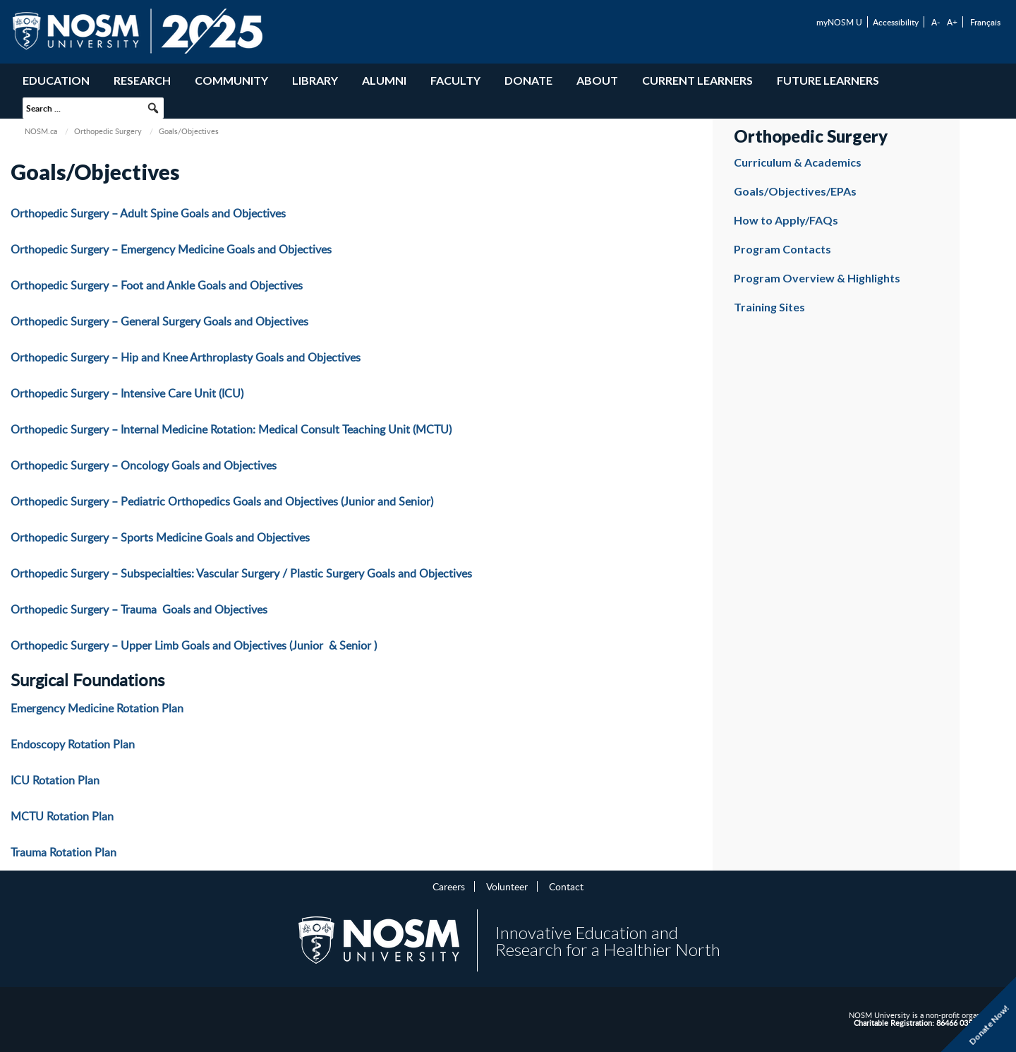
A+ (952, 22)
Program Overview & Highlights (817, 278)
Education (56, 80)
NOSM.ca (41, 131)
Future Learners (828, 80)
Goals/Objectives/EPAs (795, 191)
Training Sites (769, 306)
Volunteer (507, 886)
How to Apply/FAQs (786, 220)
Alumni (384, 80)
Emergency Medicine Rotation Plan (97, 708)
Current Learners (697, 80)
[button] (153, 108)
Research (142, 80)
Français (985, 22)
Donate (528, 80)
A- (935, 22)
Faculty (455, 80)
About (597, 80)
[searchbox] (93, 108)
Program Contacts (782, 249)
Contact (566, 886)
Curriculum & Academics (797, 162)
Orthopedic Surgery (108, 131)
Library (315, 80)
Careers (449, 886)
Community (231, 80)
